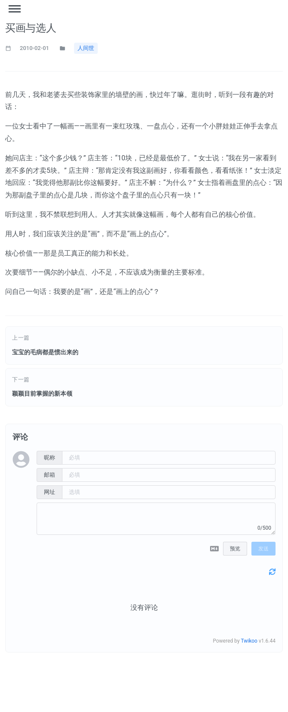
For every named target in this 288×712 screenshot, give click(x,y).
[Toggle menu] (14, 8)
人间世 (85, 48)
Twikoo (249, 643)
